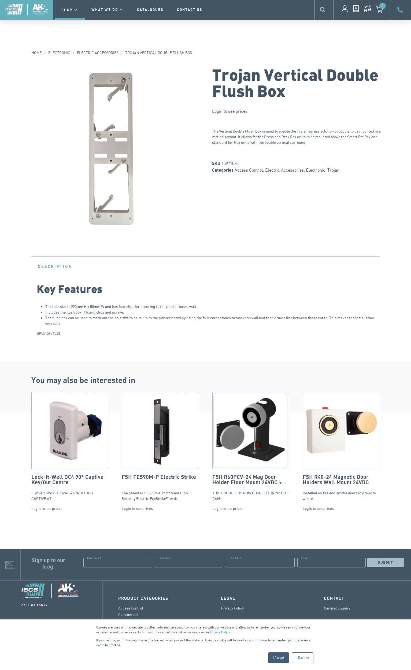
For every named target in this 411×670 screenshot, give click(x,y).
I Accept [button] (278, 658)
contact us (189, 10)
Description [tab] (55, 266)
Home (36, 52)
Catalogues (150, 10)
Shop (69, 10)
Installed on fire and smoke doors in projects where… (341, 446)
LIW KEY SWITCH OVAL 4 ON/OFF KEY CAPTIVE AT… (70, 446)
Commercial (128, 614)
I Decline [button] (303, 658)
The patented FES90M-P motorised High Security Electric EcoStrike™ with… (160, 446)
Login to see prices (229, 111)
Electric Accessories (98, 52)
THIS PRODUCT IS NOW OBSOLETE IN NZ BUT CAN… (251, 446)
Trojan (333, 170)
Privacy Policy (220, 632)
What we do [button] (107, 10)
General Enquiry (337, 607)
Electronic (59, 52)
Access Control (249, 170)
